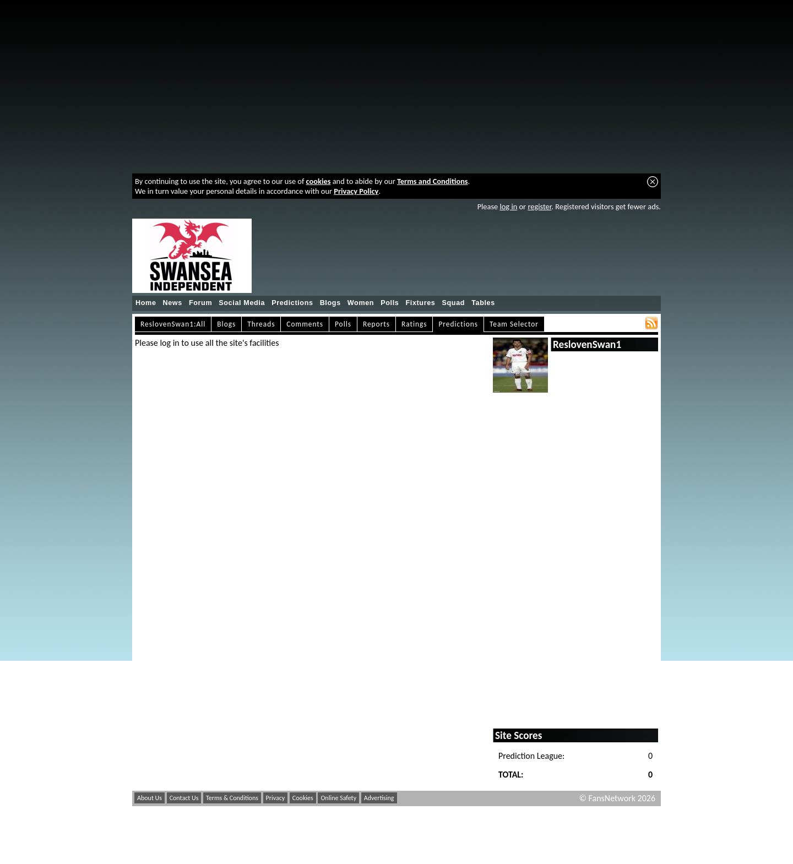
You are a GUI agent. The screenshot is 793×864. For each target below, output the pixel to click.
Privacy (275, 798)
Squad (453, 303)
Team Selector (514, 324)
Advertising (379, 798)
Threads (261, 324)
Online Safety (338, 798)
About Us (149, 798)
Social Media (242, 303)
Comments (304, 324)
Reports (376, 324)
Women (360, 303)
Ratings (414, 324)
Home (145, 303)
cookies (318, 181)
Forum (200, 303)
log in (508, 206)
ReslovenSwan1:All (172, 324)
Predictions (292, 303)
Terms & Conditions (232, 798)
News (172, 303)
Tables (483, 303)
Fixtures (420, 303)
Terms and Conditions (432, 181)
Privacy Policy (356, 191)
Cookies (302, 798)
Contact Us (184, 798)
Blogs (330, 303)
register (539, 206)
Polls (390, 303)
